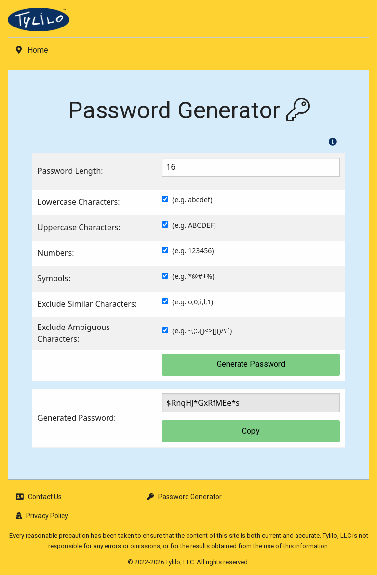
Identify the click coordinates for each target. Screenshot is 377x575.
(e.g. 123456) (193, 250)
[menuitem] (188, 22)
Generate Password (251, 364)
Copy (251, 431)
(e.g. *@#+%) (193, 276)
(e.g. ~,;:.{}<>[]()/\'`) (202, 330)
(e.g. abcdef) (192, 199)
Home (32, 50)
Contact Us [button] (39, 497)
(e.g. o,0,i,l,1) (192, 301)
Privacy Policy (42, 516)
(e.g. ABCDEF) (194, 225)
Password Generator (184, 497)
